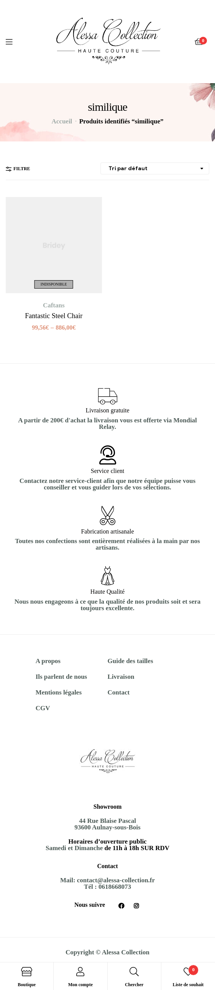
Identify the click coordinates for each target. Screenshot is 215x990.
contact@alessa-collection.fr (116, 880)
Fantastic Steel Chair (53, 316)
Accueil (62, 121)
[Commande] (154, 168)
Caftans (54, 305)
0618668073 (114, 886)
